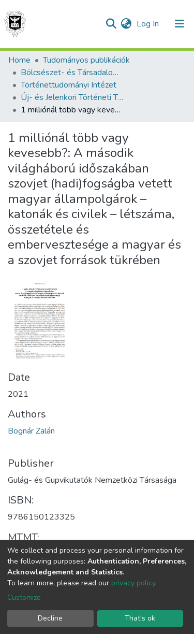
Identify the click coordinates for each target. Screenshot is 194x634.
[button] (126, 24)
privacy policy (133, 583)
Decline (50, 618)
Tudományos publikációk (86, 60)
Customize (24, 597)
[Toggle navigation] (179, 23)
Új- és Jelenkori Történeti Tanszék (72, 97)
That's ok (140, 618)
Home (19, 60)
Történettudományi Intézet (68, 85)
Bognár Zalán (31, 431)
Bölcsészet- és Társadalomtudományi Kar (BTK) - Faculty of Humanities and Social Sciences (72, 72)
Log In (149, 24)
